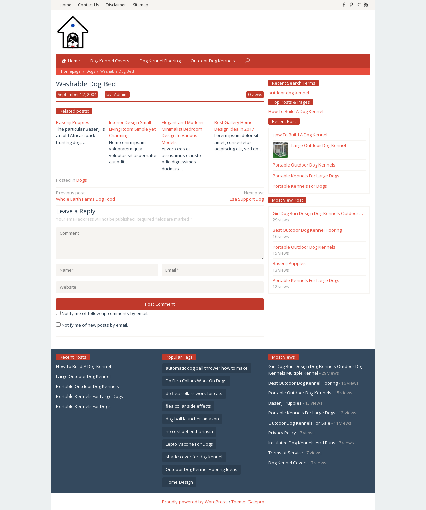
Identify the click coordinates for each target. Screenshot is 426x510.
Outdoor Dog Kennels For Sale (299, 423)
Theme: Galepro (247, 502)
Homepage (71, 71)
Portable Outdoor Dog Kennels (87, 386)
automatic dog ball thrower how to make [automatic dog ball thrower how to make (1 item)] (207, 368)
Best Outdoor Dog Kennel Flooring (303, 383)
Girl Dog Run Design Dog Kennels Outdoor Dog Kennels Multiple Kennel (315, 369)
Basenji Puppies (72, 122)
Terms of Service (285, 453)
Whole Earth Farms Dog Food (106, 195)
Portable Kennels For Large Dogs (89, 396)
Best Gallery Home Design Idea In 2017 (234, 125)
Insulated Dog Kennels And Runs (301, 443)
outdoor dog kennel (288, 93)
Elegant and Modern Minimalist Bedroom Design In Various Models (182, 132)
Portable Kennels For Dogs (83, 406)
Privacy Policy (282, 433)
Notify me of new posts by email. (95, 325)
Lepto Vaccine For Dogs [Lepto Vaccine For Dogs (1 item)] (189, 444)
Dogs (90, 71)
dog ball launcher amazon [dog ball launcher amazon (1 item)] (192, 419)
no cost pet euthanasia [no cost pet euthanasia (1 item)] (189, 431)
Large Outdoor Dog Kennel (83, 376)
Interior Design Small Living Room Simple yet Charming (132, 128)
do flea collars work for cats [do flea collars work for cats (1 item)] (194, 393)
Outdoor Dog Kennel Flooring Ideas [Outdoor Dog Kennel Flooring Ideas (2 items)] (201, 469)
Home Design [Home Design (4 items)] (179, 482)
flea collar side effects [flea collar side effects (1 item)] (188, 406)
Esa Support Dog (214, 195)
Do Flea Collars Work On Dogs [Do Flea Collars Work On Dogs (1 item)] (196, 381)
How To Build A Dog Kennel (295, 111)
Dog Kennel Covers (288, 463)
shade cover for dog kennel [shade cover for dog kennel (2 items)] (194, 457)
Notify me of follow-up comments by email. (105, 313)
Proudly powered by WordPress (195, 502)
